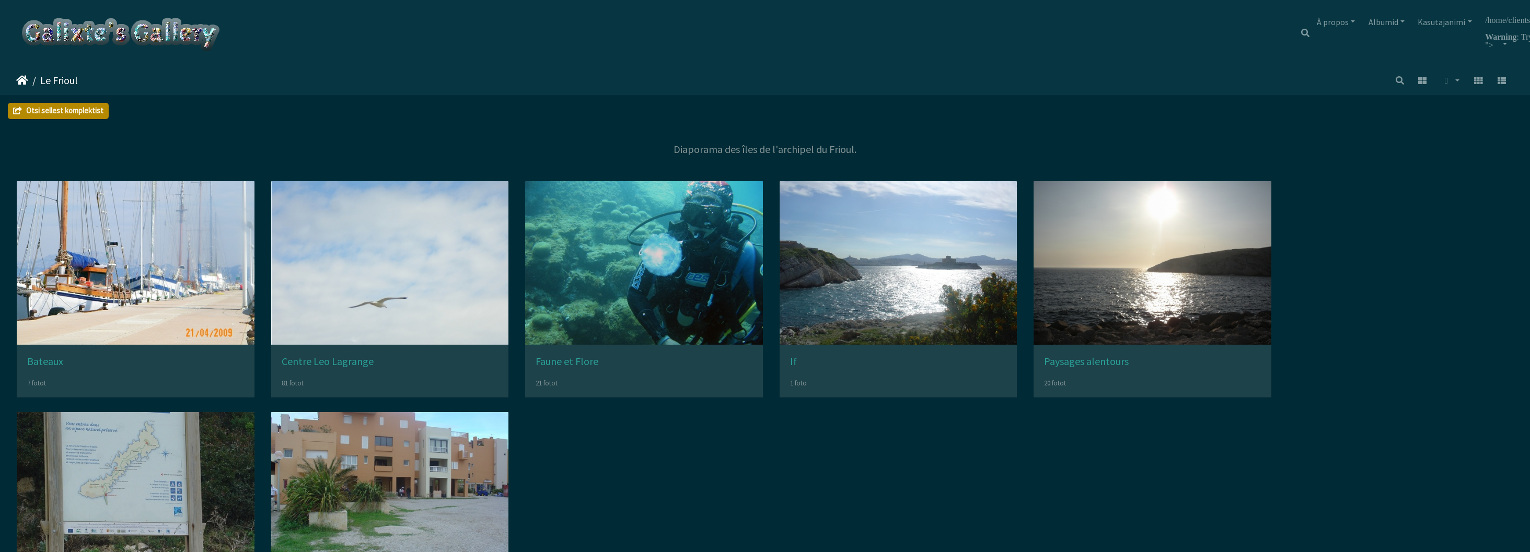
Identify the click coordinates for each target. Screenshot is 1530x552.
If (815, 366)
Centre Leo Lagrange (335, 366)
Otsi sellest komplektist (58, 110)
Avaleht (22, 80)
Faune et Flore (582, 366)
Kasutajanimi (1441, 22)
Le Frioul (59, 80)
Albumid (1383, 22)
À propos (1333, 22)
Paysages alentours (1116, 366)
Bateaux (45, 366)
